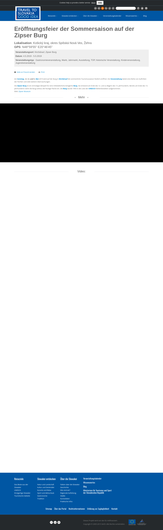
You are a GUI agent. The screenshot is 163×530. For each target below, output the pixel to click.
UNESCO (92, 88)
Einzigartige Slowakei (22, 493)
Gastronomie (42, 496)
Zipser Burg (21, 86)
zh (113, 8)
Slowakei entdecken (70, 16)
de (102, 8)
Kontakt (114, 508)
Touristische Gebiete (22, 496)
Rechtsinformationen (77, 508)
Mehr (81, 97)
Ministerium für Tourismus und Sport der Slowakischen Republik (97, 491)
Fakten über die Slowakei (69, 484)
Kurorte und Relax (44, 490)
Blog (145, 16)
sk (95, 8)
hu (106, 8)
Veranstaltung (116, 79)
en (99, 8)
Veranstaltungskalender (112, 16)
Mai (37, 79)
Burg (75, 86)
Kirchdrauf (63, 79)
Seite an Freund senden (26, 72)
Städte (62, 496)
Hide (100, 3)
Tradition (40, 499)
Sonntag (20, 79)
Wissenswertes (132, 16)
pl (109, 8)
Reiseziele (52, 16)
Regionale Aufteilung (68, 493)
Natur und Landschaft (45, 484)
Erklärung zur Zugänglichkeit (98, 508)
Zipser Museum (25, 91)
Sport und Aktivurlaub (45, 493)
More (93, 3)
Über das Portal (60, 508)
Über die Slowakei (91, 16)
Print (43, 72)
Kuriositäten (65, 499)
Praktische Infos (66, 501)
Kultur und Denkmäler (45, 487)
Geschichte (64, 487)
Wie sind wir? (65, 490)
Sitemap (49, 508)
